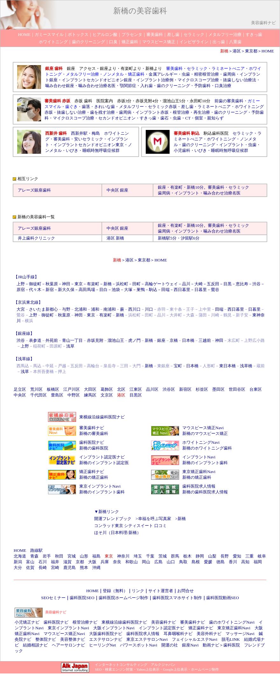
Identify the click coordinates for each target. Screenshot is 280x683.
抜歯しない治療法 (239, 80)
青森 (34, 556)
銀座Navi (190, 645)
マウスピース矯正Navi (203, 427)
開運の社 (169, 645)
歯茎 (86, 106)
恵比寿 (242, 283)
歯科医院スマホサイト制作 (177, 597)
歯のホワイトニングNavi (232, 622)
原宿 (21, 289)
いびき (72, 150)
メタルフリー (131, 106)
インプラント (231, 144)
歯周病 (229, 74)
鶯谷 (215, 289)
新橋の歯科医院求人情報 (205, 492)
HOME (268, 51)
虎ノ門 (134, 340)
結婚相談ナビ (35, 645)
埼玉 (138, 556)
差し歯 (187, 106)
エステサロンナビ (105, 639)
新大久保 (66, 289)
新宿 (50, 289)
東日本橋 (227, 365)
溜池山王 (116, 340)
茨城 (162, 556)
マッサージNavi (240, 633)
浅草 (70, 346)
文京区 (107, 395)
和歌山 (131, 561)
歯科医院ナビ (91, 442)
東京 (78, 283)
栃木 (187, 556)
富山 (30, 561)
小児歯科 (182, 150)
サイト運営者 (160, 590)
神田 (66, 283)
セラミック (243, 133)
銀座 (124, 190)
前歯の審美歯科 (228, 100)
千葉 (150, 556)
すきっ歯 (148, 118)
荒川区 (36, 389)
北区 (121, 389)
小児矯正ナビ (27, 622)
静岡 (200, 556)
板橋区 (53, 389)
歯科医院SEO (82, 597)
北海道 (20, 556)
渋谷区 (169, 389)
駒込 (153, 289)
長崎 (42, 567)
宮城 (71, 556)
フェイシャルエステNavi (194, 639)
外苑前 (52, 340)
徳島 (220, 561)
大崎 (198, 283)
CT (188, 118)
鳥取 (183, 561)
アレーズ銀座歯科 (34, 190)
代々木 (35, 289)
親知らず (215, 118)
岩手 (47, 556)
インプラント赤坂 (152, 112)
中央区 (113, 190)
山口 (171, 561)
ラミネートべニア (214, 106)
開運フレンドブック (112, 518)
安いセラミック (88, 139)
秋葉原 (52, 283)
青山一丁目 (72, 340)
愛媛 (208, 561)
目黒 (227, 283)
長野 (224, 556)
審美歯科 (61, 139)
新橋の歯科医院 (93, 448)
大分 (18, 567)
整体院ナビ (45, 639)
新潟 (18, 561)
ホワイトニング (221, 139)
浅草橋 (246, 365)
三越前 (205, 340)
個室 (199, 118)
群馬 (175, 556)
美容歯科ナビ (163, 622)
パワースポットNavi (138, 645)
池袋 (116, 289)
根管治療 (181, 112)
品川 (186, 283)
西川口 (134, 309)
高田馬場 (87, 289)
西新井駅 (79, 133)
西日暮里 (182, 289)
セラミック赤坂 (162, 106)
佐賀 (30, 567)
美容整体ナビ (72, 639)
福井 (55, 561)
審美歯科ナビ (91, 427)
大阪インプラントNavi (114, 628)
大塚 (128, 289)
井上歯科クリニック (36, 238)
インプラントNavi (198, 457)
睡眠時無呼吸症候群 (101, 150)
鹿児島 (69, 567)
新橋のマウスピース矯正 (205, 433)
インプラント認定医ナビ (102, 457)
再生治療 (201, 112)
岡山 (146, 561)
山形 (84, 556)
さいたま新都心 (43, 309)
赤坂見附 (95, 340)
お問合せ (185, 590)
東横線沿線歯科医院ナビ (102, 417)
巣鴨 (140, 289)
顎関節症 (128, 85)
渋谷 (256, 283)
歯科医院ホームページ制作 (123, 597)
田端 (165, 289)
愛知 (237, 556)
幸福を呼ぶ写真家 (154, 518)
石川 (42, 561)
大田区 (90, 389)
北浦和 (80, 309)
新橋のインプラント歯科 (205, 462)
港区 (237, 51)
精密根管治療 (206, 74)
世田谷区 (237, 389)
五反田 (213, 283)
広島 (158, 561)
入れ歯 (146, 85)
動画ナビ (211, 645)
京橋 (174, 340)
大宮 (21, 309)
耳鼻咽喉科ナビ (178, 633)
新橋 (191, 187)
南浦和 (109, 309)
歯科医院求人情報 (198, 486)
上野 (21, 283)
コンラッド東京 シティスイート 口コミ (130, 525)
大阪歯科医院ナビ (105, 633)
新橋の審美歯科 (93, 433)
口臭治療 (223, 85)
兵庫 (105, 561)
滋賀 (67, 561)
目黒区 (136, 395)
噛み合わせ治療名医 (97, 85)
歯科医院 (231, 645)
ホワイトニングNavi (201, 442)
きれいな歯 (104, 106)
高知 (245, 561)
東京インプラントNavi (100, 486)
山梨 (212, 556)
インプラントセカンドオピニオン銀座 (97, 80)
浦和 (95, 309)
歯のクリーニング (173, 85)
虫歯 (186, 74)
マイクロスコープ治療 (198, 80)
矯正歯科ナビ (91, 471)
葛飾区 (107, 389)
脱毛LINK (230, 639)
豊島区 (57, 395)
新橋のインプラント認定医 (104, 462)
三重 (249, 556)
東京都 (251, 51)
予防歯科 (202, 85)
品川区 (152, 389)
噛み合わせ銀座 (59, 85)
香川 (233, 561)
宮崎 (55, 567)
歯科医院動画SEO (222, 597)
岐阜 (262, 556)
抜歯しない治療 (71, 112)
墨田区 (218, 389)
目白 (103, 289)
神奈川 (123, 556)
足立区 (20, 389)
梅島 (96, 133)
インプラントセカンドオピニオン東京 (88, 144)
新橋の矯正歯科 (93, 477)
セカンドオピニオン (117, 118)
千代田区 (38, 395)
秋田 (59, 556)
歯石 (164, 118)
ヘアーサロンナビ (68, 645)
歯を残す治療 (102, 112)
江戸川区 (71, 389)
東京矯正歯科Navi (198, 471)
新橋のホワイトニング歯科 (207, 448)
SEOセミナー (53, 597)
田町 (136, 283)
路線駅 (36, 550)
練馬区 (90, 395)
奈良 (117, 561)
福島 (96, 556)
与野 (66, 309)
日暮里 (200, 289)
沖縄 (96, 567)
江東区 (136, 389)
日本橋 (188, 340)
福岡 (258, 561)
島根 (196, 561)
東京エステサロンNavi (147, 639)
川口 (149, 309)
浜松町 (122, 283)
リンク (138, 590)
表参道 (35, 340)
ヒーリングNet (102, 645)
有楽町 (176, 187)
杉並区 (202, 389)
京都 (80, 561)
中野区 (73, 395)
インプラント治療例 (154, 80)
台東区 (255, 389)
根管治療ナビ (85, 622)
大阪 (92, 561)
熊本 (84, 567)
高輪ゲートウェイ (161, 283)
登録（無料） (115, 590)
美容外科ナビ (209, 633)
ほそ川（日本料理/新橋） (117, 532)
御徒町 (35, 283)
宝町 (178, 365)
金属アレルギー (163, 74)
